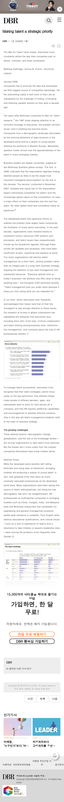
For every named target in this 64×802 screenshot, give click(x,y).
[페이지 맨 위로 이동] (55, 756)
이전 (30, 699)
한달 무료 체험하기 (32, 634)
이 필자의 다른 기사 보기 (18, 668)
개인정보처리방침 (21, 764)
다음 (55, 699)
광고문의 (59, 764)
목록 (42, 699)
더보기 (53, 46)
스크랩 (59, 46)
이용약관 (7, 764)
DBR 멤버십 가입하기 (32, 641)
